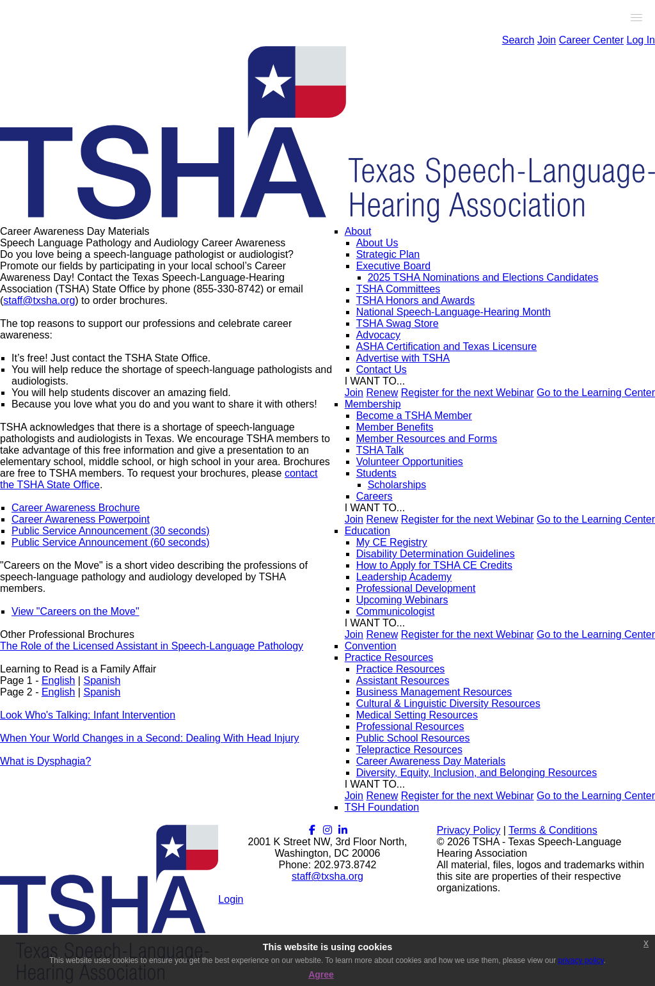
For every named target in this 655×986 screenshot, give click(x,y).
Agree (321, 974)
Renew (382, 392)
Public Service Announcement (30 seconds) (111, 530)
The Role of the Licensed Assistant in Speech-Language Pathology (151, 645)
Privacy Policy (469, 830)
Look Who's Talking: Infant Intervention (87, 715)
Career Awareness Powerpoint (81, 519)
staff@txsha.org (39, 300)
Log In (641, 40)
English (58, 680)
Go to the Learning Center (596, 392)
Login (230, 899)
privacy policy (581, 960)
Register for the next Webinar (467, 392)
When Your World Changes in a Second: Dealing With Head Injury (149, 738)
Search (518, 40)
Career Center (591, 40)
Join (546, 40)
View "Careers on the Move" (75, 611)
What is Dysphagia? (45, 761)
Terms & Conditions (553, 830)
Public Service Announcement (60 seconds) (111, 542)
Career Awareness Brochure (76, 507)
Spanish (101, 680)
